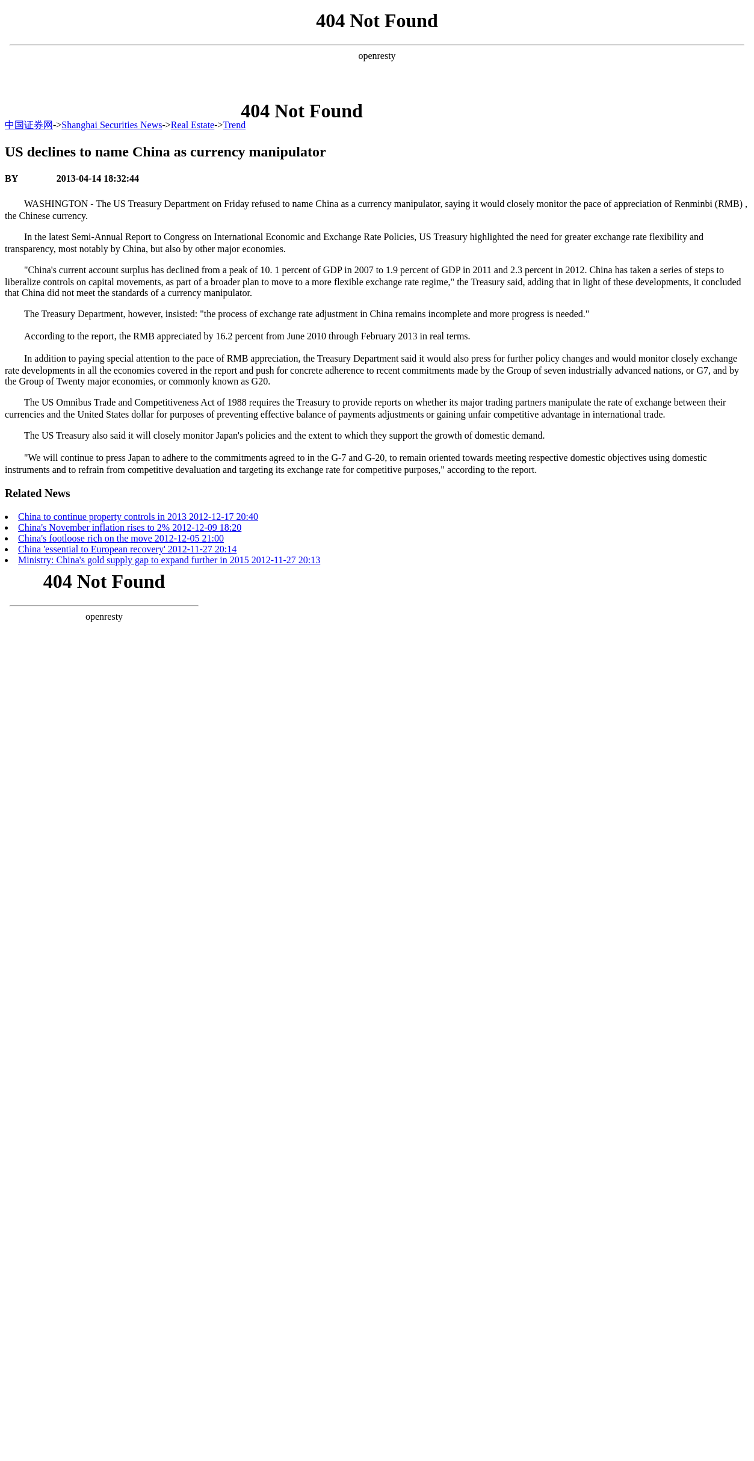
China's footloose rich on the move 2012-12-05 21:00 (121, 538)
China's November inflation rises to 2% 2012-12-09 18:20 (129, 527)
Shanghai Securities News (111, 125)
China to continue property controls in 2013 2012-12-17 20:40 (138, 516)
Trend (234, 125)
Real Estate (192, 125)
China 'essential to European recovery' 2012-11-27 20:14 (127, 549)
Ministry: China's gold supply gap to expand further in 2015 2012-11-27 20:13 (169, 560)
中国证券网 (29, 125)
